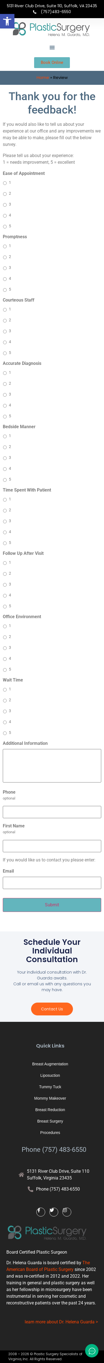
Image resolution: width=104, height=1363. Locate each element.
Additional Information (25, 743)
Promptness (15, 236)
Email (8, 871)
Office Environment (22, 616)
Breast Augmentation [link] (50, 1064)
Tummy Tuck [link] (50, 1087)
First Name (14, 826)
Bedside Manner (19, 426)
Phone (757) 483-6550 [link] (54, 1150)
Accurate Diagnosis (22, 363)
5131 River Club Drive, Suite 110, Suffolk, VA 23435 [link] (52, 6)
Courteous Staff (18, 300)
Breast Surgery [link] (50, 1121)
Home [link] (43, 77)
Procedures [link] (50, 1132)
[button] (52, 47)
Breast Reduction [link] (50, 1109)
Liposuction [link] (50, 1075)
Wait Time (13, 680)
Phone (9, 792)
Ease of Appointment (24, 173)
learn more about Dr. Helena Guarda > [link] (61, 1322)
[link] (7, 21)
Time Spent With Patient (27, 490)
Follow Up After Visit (23, 553)
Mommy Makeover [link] (50, 1098)
